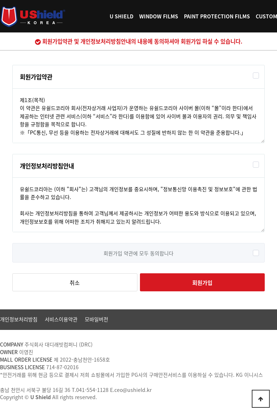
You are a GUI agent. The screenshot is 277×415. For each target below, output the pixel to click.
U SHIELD (121, 16)
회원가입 (202, 282)
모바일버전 (96, 319)
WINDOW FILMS (158, 16)
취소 (75, 282)
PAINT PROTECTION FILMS (217, 16)
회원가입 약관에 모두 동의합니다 (138, 253)
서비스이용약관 (61, 319)
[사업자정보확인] (129, 359)
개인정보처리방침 (19, 319)
